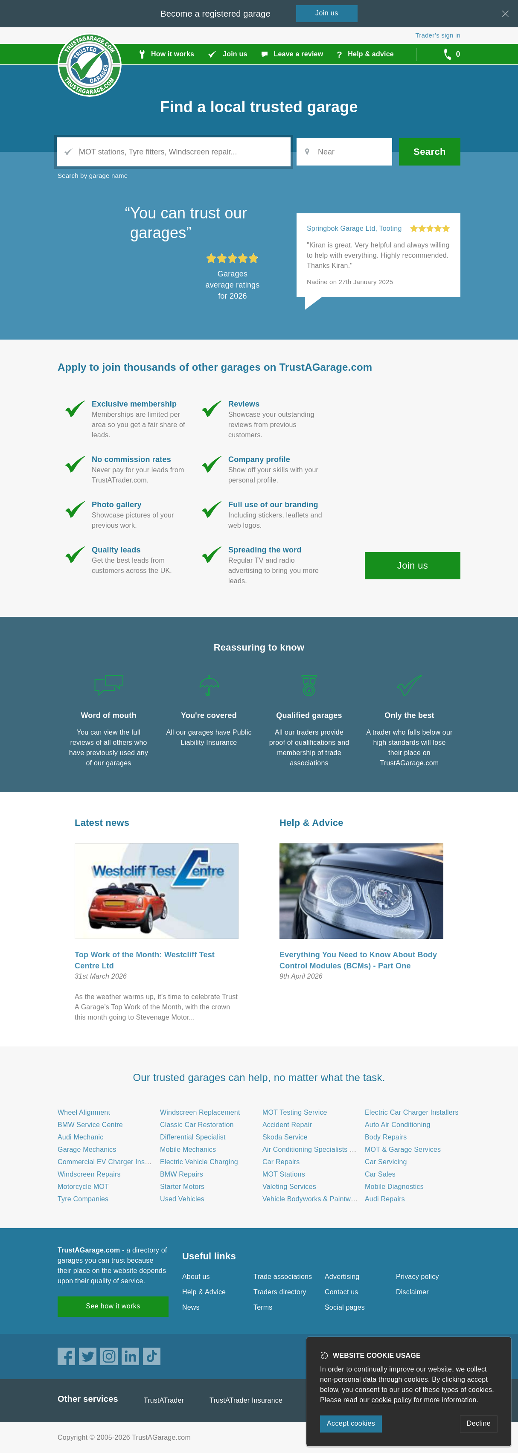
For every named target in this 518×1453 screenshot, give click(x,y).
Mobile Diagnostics (394, 1186)
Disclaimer (412, 1292)
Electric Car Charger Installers (412, 1112)
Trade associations (282, 1276)
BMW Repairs (181, 1174)
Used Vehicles (182, 1199)
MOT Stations (283, 1174)
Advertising (342, 1276)
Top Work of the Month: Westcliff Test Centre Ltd (145, 960)
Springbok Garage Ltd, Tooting (354, 228)
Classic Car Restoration (197, 1124)
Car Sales (380, 1174)
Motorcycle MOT (83, 1186)
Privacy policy (417, 1276)
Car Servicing (386, 1161)
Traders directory (279, 1292)
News (191, 1307)
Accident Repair (287, 1124)
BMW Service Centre (90, 1124)
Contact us (341, 1292)
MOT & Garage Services (403, 1149)
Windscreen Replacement (200, 1112)
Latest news (102, 822)
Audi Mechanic (81, 1137)
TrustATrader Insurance (246, 1400)
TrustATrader (164, 1400)
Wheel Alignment (84, 1112)
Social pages (345, 1307)
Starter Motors (182, 1186)
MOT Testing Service (294, 1112)
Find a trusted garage (259, 107)
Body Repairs (386, 1137)
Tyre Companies (83, 1199)
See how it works (113, 1306)
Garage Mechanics (87, 1149)
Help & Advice (311, 822)
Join (326, 13)
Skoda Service (285, 1137)
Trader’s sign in (438, 35)
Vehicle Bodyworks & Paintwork (311, 1199)
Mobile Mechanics (188, 1149)
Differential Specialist (193, 1137)
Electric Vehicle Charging (199, 1161)
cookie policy (392, 1400)
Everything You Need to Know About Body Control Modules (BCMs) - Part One (358, 960)
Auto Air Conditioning (398, 1124)
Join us (412, 565)
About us (196, 1276)
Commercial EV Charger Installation (113, 1161)
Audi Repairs (385, 1199)
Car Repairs (281, 1161)
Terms (263, 1307)
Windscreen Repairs (89, 1174)
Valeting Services (289, 1186)
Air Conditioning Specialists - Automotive (325, 1149)
